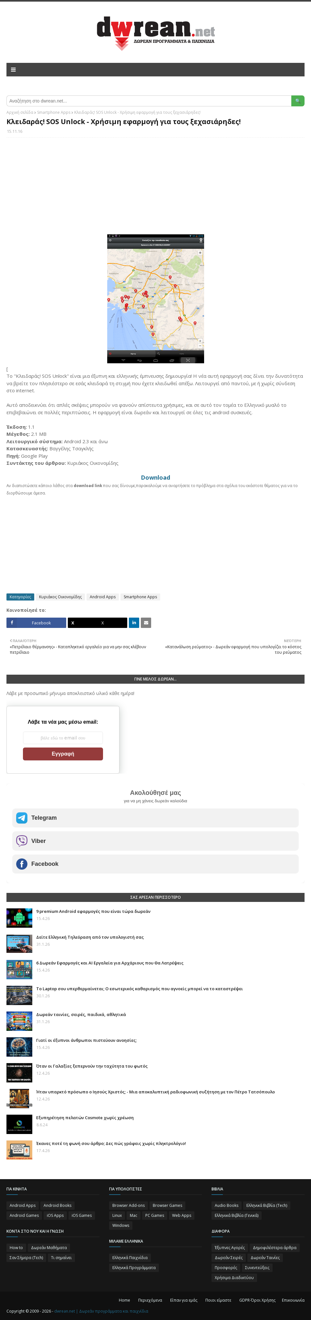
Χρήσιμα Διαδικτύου (234, 1277)
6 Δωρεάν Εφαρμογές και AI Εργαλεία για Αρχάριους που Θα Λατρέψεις (109, 963)
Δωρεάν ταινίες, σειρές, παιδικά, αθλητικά (81, 1014)
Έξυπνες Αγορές (230, 1247)
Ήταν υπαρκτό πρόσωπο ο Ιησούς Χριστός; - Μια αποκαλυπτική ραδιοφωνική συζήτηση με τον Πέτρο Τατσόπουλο (155, 1092)
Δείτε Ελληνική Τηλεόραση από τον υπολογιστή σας (90, 937)
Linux (117, 1215)
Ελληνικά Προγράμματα (134, 1267)
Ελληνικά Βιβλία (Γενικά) (236, 1215)
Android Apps (103, 597)
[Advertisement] (155, 189)
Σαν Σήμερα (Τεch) (26, 1257)
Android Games (24, 1215)
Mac (133, 1215)
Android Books (57, 1205)
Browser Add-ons (128, 1205)
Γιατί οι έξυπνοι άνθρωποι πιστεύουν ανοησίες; (86, 1040)
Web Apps (181, 1215)
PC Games (154, 1215)
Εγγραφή (63, 754)
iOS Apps (55, 1215)
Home (124, 1300)
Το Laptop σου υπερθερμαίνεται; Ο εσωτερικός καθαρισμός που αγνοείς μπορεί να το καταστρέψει (139, 989)
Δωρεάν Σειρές (229, 1257)
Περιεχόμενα (150, 1300)
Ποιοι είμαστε (218, 1300)
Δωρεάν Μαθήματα (49, 1247)
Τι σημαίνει (61, 1257)
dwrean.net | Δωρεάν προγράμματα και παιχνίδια (101, 1311)
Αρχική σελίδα (19, 112)
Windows (120, 1225)
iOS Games (82, 1215)
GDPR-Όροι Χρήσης (257, 1300)
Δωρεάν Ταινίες (265, 1257)
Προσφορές (226, 1267)
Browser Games (167, 1205)
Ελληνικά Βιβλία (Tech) (266, 1205)
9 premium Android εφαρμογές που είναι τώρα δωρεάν (93, 911)
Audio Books (226, 1205)
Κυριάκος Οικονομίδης (60, 597)
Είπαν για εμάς (183, 1300)
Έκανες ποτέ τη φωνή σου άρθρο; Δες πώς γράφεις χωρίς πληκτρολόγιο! (111, 1143)
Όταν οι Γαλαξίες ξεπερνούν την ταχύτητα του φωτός (92, 1066)
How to (16, 1247)
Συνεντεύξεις (257, 1267)
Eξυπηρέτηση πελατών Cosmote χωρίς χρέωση (85, 1117)
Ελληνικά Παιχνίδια (130, 1257)
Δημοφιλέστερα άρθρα (274, 1247)
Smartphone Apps (53, 112)
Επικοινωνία (293, 1300)
